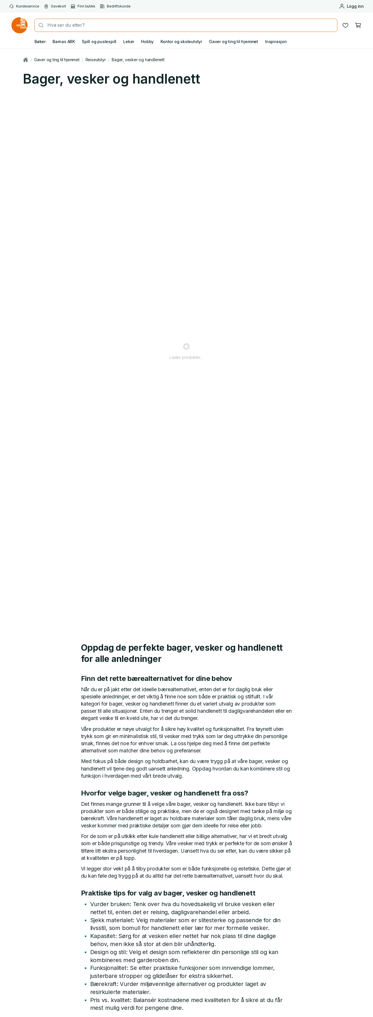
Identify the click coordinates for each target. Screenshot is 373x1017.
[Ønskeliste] (345, 25)
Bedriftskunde (115, 6)
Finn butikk (83, 6)
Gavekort (55, 6)
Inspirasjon (276, 41)
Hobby (147, 41)
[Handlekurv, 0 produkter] (358, 25)
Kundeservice (24, 6)
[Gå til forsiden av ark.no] (19, 25)
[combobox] (190, 25)
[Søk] (39, 25)
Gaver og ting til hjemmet (233, 41)
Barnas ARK (64, 41)
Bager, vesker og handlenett (138, 59)
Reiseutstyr (96, 59)
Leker (128, 41)
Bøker (40, 41)
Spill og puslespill (99, 41)
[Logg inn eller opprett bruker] (351, 6)
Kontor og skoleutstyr (181, 41)
